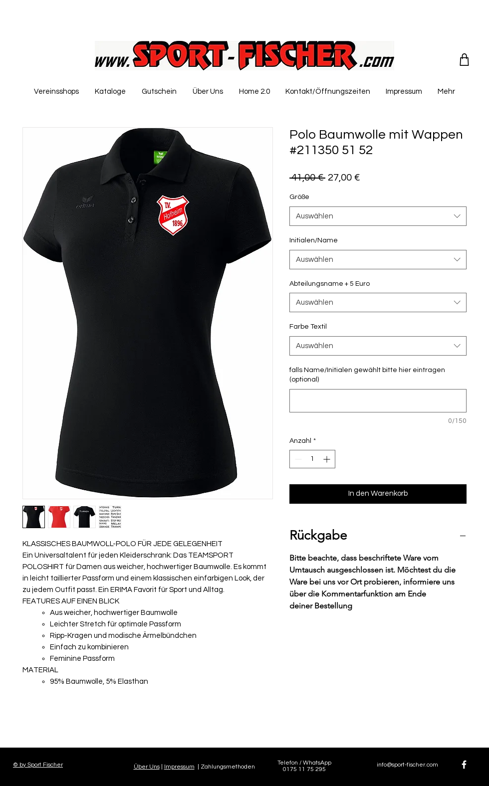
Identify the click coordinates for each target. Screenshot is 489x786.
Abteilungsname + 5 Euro (329, 283)
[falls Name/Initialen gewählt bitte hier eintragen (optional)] (378, 400)
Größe (299, 197)
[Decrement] (297, 459)
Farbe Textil (308, 326)
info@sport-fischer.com (407, 765)
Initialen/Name (313, 240)
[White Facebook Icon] (464, 764)
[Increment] (327, 459)
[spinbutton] (312, 459)
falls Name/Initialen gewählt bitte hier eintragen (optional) (367, 375)
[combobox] (378, 216)
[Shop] (464, 59)
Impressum (179, 767)
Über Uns (147, 767)
